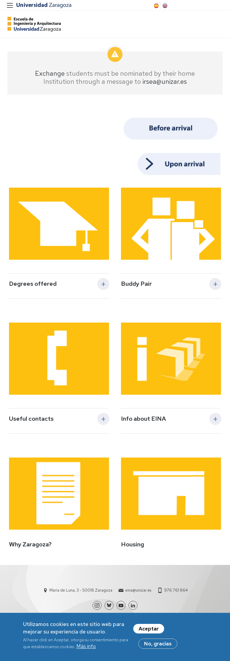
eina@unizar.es (138, 590)
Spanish (156, 6)
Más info (86, 649)
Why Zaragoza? (30, 544)
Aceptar (149, 631)
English (164, 6)
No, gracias (158, 646)
